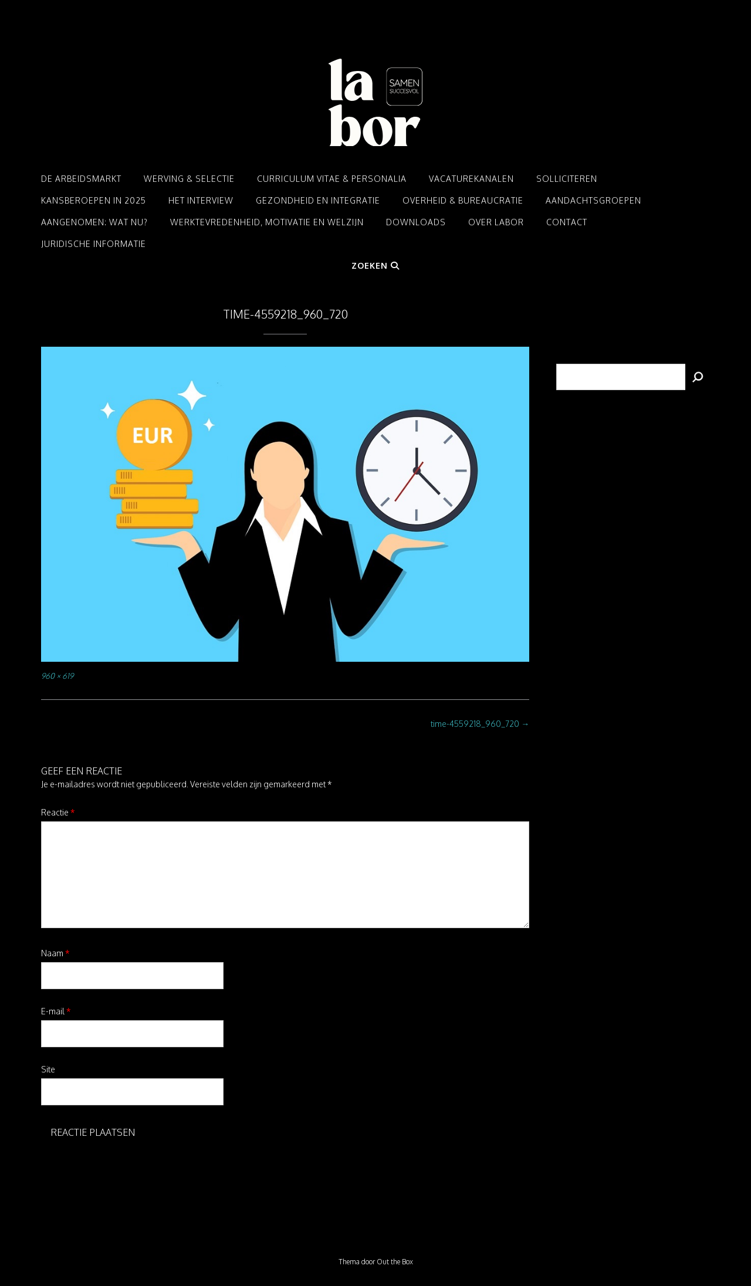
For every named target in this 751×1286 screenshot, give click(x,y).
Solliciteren (566, 179)
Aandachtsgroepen (593, 200)
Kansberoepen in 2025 (93, 200)
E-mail (56, 1011)
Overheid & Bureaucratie (462, 200)
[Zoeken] (697, 377)
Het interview (201, 200)
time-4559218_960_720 (480, 724)
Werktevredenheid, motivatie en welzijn (267, 222)
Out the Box (395, 1261)
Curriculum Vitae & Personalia (332, 179)
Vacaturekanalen (471, 179)
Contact (566, 222)
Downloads (416, 222)
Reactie (58, 812)
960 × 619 (57, 676)
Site (48, 1069)
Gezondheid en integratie (318, 200)
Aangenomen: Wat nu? (94, 222)
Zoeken (375, 265)
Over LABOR (496, 222)
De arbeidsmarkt (81, 179)
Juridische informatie (93, 244)
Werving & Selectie (189, 179)
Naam (55, 953)
